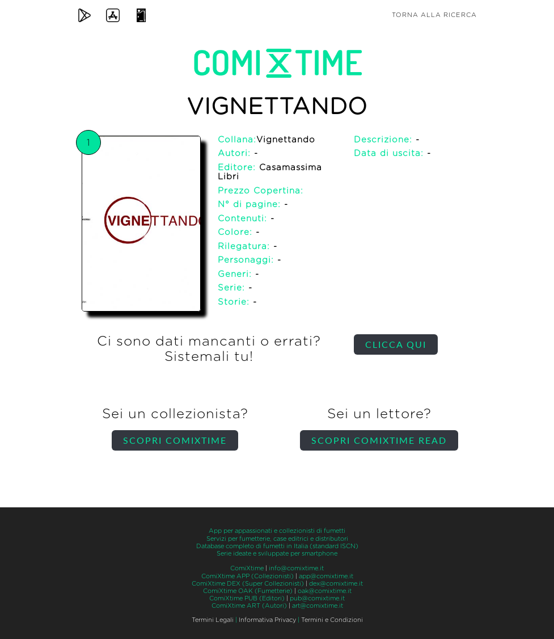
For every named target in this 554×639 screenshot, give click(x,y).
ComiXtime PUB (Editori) (247, 598)
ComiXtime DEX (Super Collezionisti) (248, 584)
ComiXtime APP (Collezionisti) (247, 576)
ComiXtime (247, 568)
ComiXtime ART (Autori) (249, 606)
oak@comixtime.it (325, 591)
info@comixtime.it (296, 568)
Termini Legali (213, 620)
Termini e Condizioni (332, 620)
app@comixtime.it (326, 576)
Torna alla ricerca (434, 15)
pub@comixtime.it (317, 598)
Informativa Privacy (267, 620)
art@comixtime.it (317, 606)
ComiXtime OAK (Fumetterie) (248, 591)
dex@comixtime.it (336, 584)
